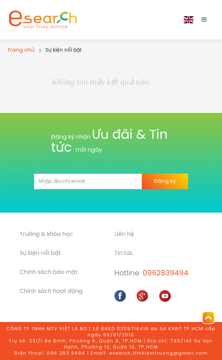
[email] (88, 181)
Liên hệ (124, 234)
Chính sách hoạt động (51, 291)
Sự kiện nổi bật (40, 253)
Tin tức (123, 253)
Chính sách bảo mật (49, 272)
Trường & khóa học (46, 234)
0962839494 (165, 273)
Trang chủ (21, 50)
